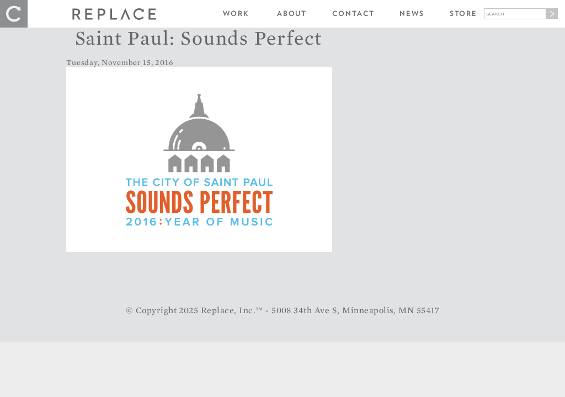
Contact (353, 13)
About (292, 13)
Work (236, 13)
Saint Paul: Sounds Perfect (199, 37)
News (411, 13)
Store (464, 13)
